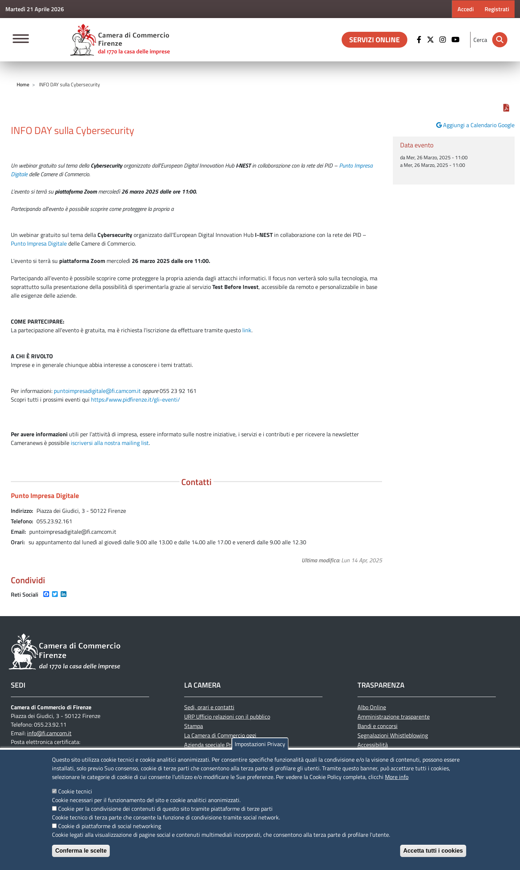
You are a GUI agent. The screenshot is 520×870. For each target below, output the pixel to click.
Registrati (497, 9)
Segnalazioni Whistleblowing (393, 735)
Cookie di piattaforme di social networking (109, 826)
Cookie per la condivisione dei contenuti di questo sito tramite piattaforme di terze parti (165, 808)
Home (23, 84)
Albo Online (372, 707)
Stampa (193, 726)
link (246, 330)
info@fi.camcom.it (49, 733)
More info (396, 776)
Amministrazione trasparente (394, 716)
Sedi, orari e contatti (209, 707)
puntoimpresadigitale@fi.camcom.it (97, 390)
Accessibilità (373, 744)
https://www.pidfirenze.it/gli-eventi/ (135, 399)
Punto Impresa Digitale (39, 243)
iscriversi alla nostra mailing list (110, 442)
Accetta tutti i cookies (433, 851)
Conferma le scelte (81, 851)
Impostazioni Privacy (260, 744)
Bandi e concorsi (378, 726)
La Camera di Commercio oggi (220, 735)
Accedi (466, 9)
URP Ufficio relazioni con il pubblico (227, 716)
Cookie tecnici (75, 791)
